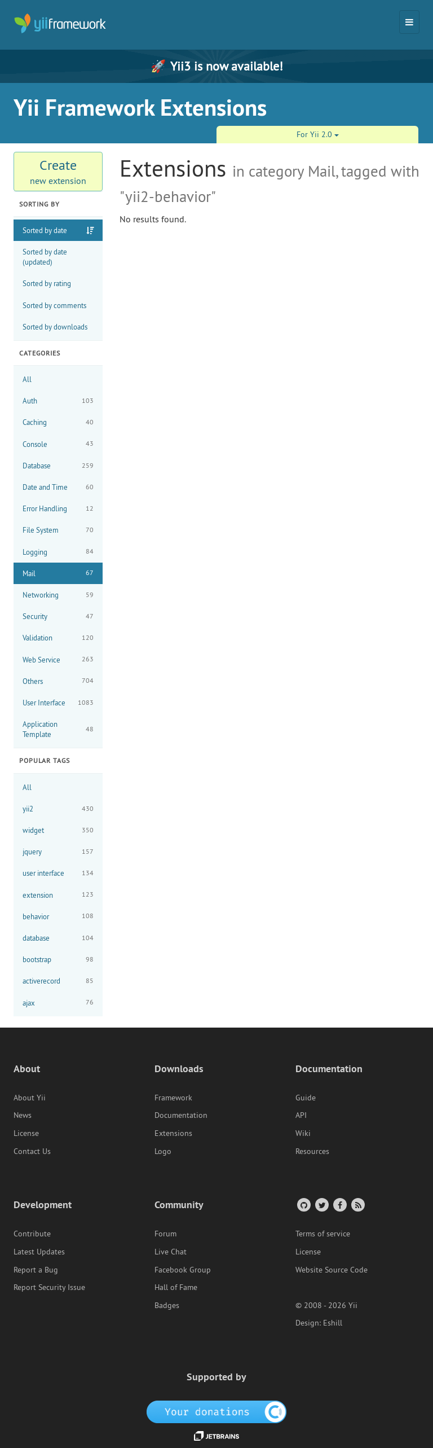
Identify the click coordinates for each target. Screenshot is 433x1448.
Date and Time (58, 487)
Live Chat (170, 1252)
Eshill (332, 1323)
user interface (58, 873)
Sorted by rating (47, 283)
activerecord (58, 981)
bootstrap (58, 959)
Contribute (32, 1233)
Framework (173, 1097)
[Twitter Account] (321, 1204)
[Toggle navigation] (409, 22)
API (301, 1115)
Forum (165, 1233)
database (58, 938)
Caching (58, 422)
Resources (312, 1151)
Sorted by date (45, 230)
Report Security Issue (49, 1287)
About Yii (30, 1097)
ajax (58, 1002)
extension (58, 894)
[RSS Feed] (357, 1204)
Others (58, 681)
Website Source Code (331, 1270)
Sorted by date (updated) (45, 256)
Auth (58, 401)
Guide (305, 1097)
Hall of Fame (175, 1287)
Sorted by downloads (55, 326)
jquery (58, 852)
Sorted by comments (54, 305)
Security (58, 616)
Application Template (58, 729)
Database (58, 466)
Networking (58, 595)
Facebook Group (182, 1270)
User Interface (58, 703)
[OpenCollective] (217, 1411)
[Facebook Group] (339, 1204)
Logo (162, 1151)
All (27, 379)
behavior (58, 916)
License (26, 1133)
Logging (58, 551)
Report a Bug (36, 1270)
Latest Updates (39, 1252)
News (23, 1115)
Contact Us (32, 1151)
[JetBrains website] (216, 1435)
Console (58, 444)
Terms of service (322, 1233)
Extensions (173, 1133)
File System (58, 530)
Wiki (303, 1133)
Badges (166, 1305)
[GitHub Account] (303, 1204)
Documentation (180, 1115)
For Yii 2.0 (318, 134)
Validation (58, 638)
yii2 (58, 809)
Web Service (58, 659)
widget (58, 830)
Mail (58, 573)
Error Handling (58, 509)
